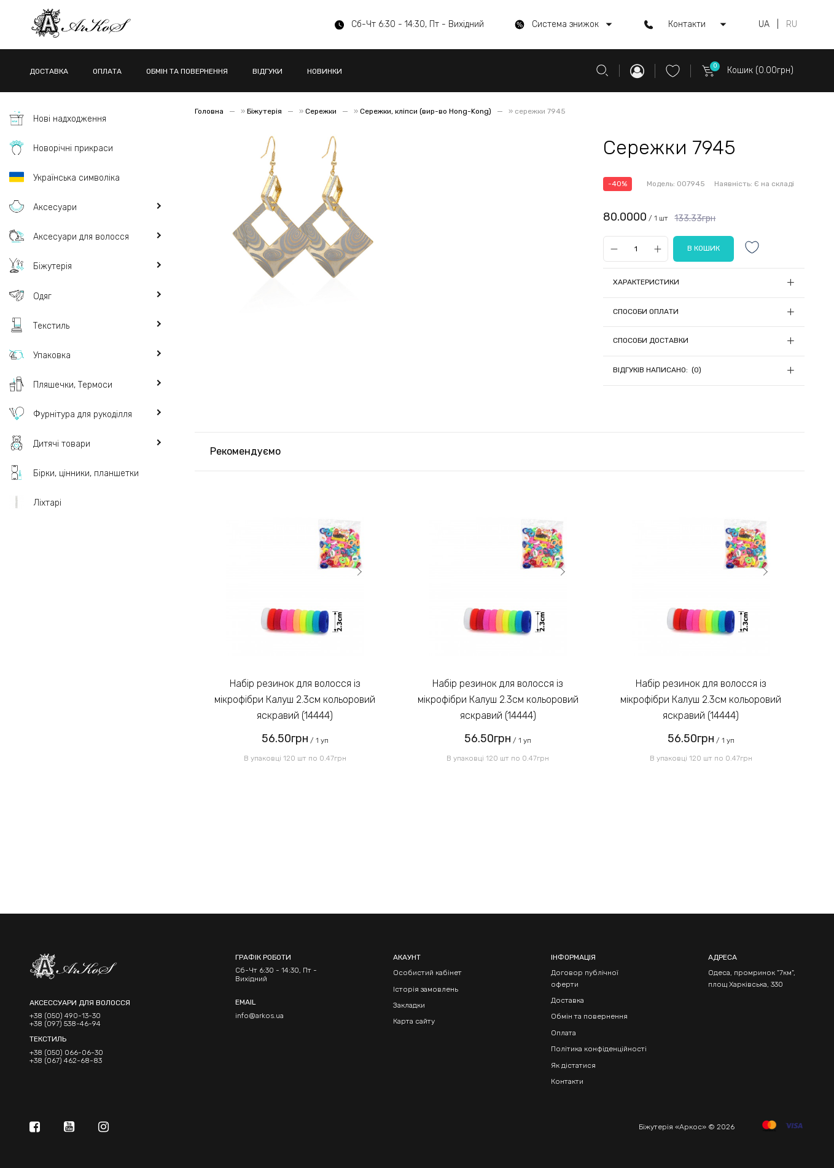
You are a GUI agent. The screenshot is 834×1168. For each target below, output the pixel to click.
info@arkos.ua (259, 1015)
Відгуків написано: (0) (657, 370)
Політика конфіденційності (599, 1049)
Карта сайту (414, 1021)
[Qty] (636, 248)
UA (764, 24)
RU (791, 24)
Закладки (409, 1005)
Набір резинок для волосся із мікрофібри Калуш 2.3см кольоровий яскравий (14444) (294, 699)
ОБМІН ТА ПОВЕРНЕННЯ (187, 71)
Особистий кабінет (427, 972)
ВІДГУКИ (267, 71)
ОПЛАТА (107, 71)
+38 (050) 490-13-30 (65, 1016)
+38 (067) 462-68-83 (65, 1061)
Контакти (567, 1081)
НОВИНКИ (324, 71)
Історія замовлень (425, 989)
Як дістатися (573, 1065)
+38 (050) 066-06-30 (66, 1053)
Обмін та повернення (589, 1016)
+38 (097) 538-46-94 (65, 1024)
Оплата (563, 1033)
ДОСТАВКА (48, 71)
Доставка (567, 1000)
